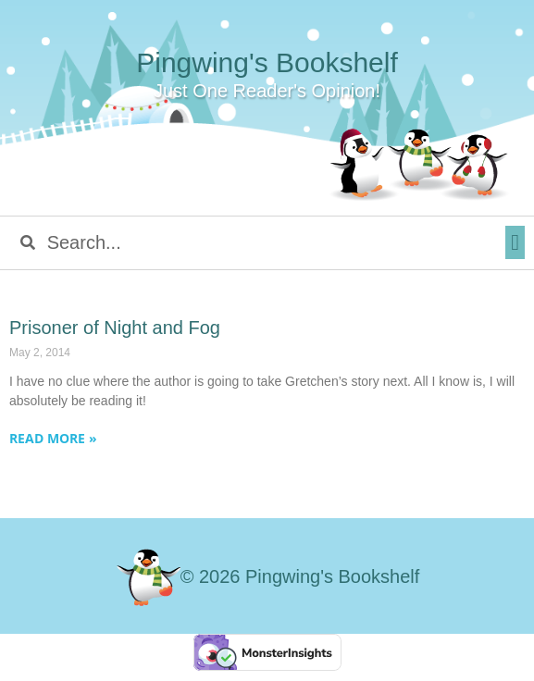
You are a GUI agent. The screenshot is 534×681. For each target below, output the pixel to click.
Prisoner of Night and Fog (114, 327)
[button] (515, 242)
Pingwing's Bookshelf (267, 62)
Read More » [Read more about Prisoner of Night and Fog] (53, 438)
